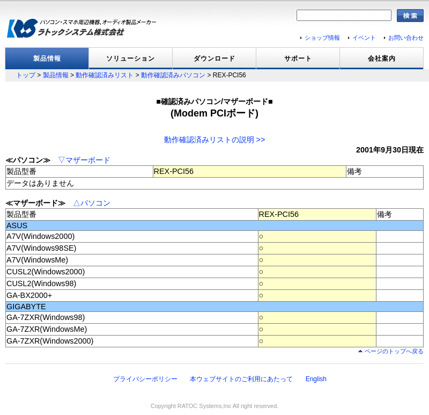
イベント (364, 37)
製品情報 (47, 58)
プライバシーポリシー (145, 379)
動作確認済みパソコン (173, 75)
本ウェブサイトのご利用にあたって (241, 379)
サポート (298, 58)
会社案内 (382, 58)
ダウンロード (214, 58)
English (316, 379)
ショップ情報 (322, 37)
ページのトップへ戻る (394, 351)
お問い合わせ (406, 37)
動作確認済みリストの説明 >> (214, 139)
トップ (25, 75)
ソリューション (130, 58)
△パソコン (91, 203)
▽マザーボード (84, 160)
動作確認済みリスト (105, 75)
